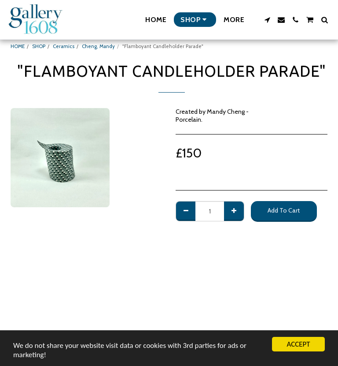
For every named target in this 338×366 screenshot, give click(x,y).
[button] (267, 19)
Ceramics (63, 46)
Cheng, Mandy (98, 46)
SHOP (38, 46)
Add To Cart (284, 210)
